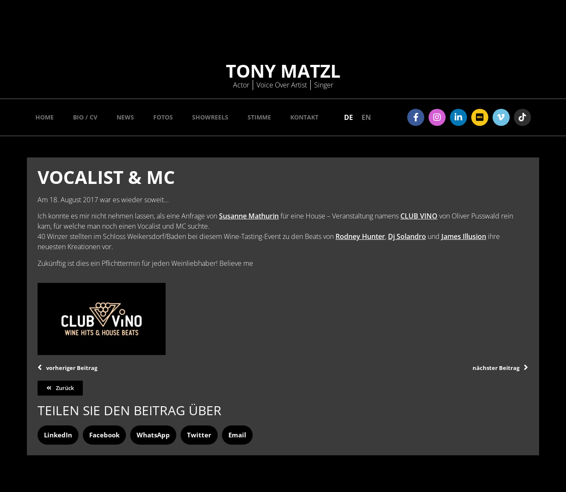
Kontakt (304, 117)
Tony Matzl (283, 70)
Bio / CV (85, 117)
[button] (58, 435)
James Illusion (463, 236)
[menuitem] (348, 117)
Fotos (163, 117)
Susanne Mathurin (249, 216)
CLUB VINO (419, 216)
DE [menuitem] (348, 117)
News (125, 117)
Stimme (259, 117)
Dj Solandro (407, 236)
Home (44, 117)
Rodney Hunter (360, 236)
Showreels (210, 117)
